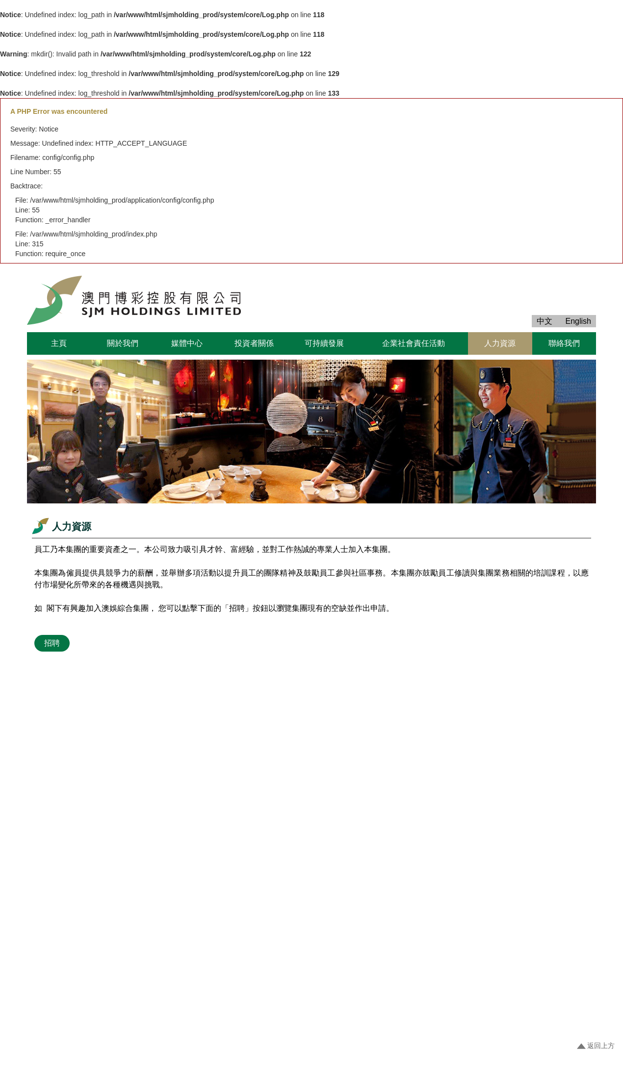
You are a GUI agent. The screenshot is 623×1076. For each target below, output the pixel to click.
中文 (544, 321)
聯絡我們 (564, 343)
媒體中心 (187, 343)
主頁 (59, 343)
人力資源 (500, 343)
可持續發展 (324, 343)
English (578, 321)
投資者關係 (254, 343)
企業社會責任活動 (413, 343)
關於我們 (122, 343)
